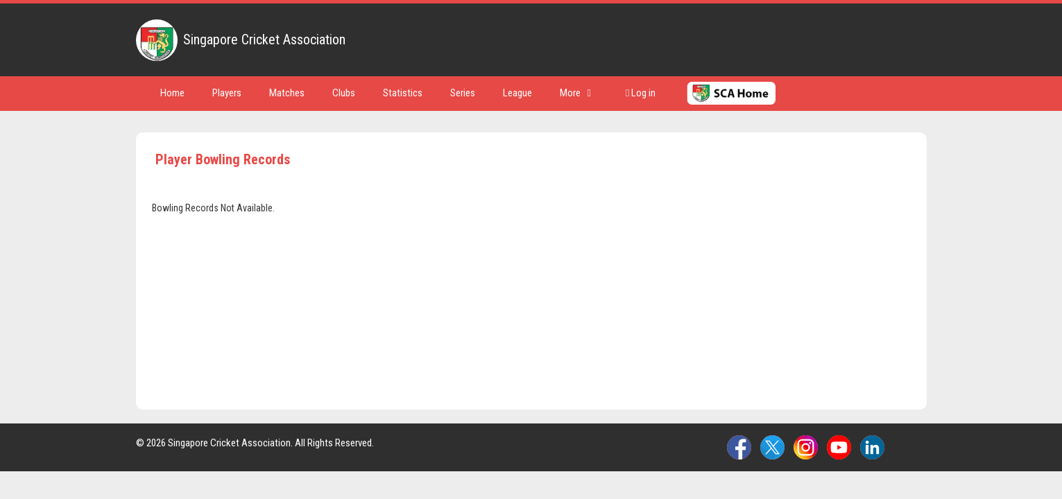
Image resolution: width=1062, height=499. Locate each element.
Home (172, 93)
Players (226, 93)
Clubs (343, 93)
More (575, 93)
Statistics (402, 93)
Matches (287, 93)
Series (462, 93)
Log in (641, 93)
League (517, 93)
